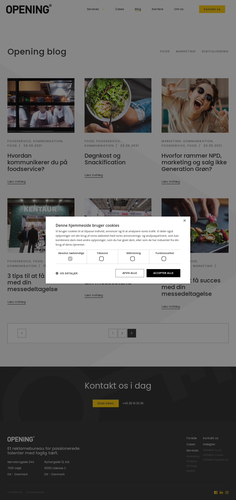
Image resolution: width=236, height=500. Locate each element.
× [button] (184, 220)
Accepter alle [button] (163, 273)
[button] (67, 273)
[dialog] (118, 250)
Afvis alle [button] (130, 273)
